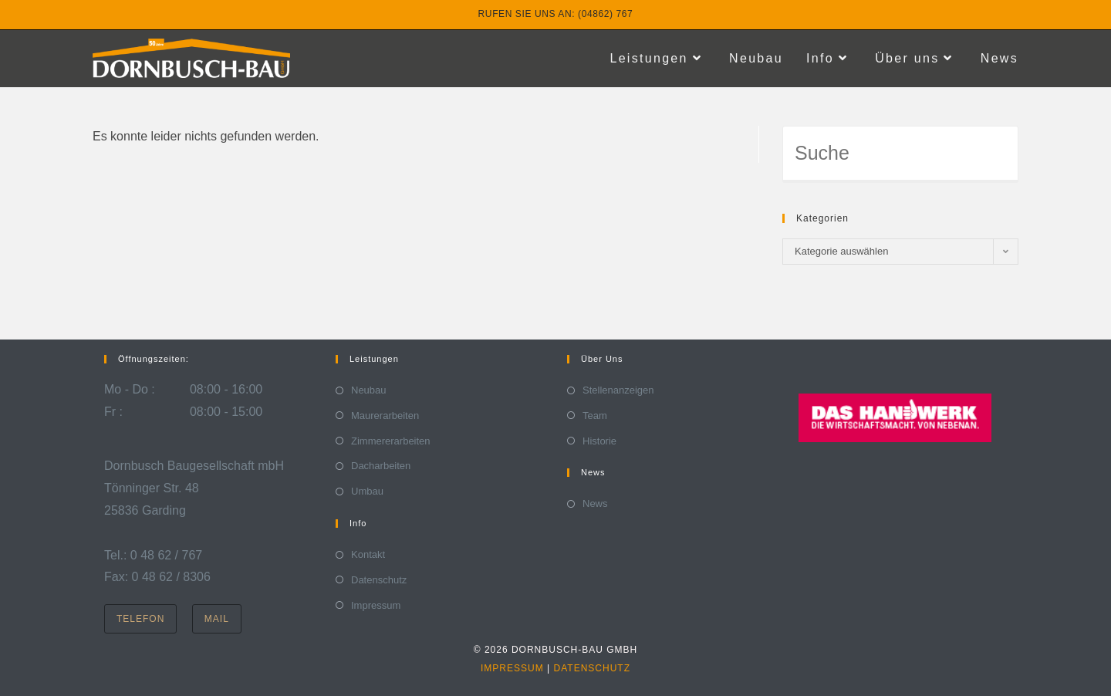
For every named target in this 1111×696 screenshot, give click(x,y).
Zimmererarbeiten (391, 441)
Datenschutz (379, 580)
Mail (216, 618)
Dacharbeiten (380, 465)
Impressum (375, 605)
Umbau (367, 491)
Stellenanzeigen (618, 390)
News (595, 503)
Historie (599, 441)
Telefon (140, 618)
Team (595, 415)
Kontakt (368, 554)
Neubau (369, 390)
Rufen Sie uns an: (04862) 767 (555, 13)
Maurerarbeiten (385, 415)
